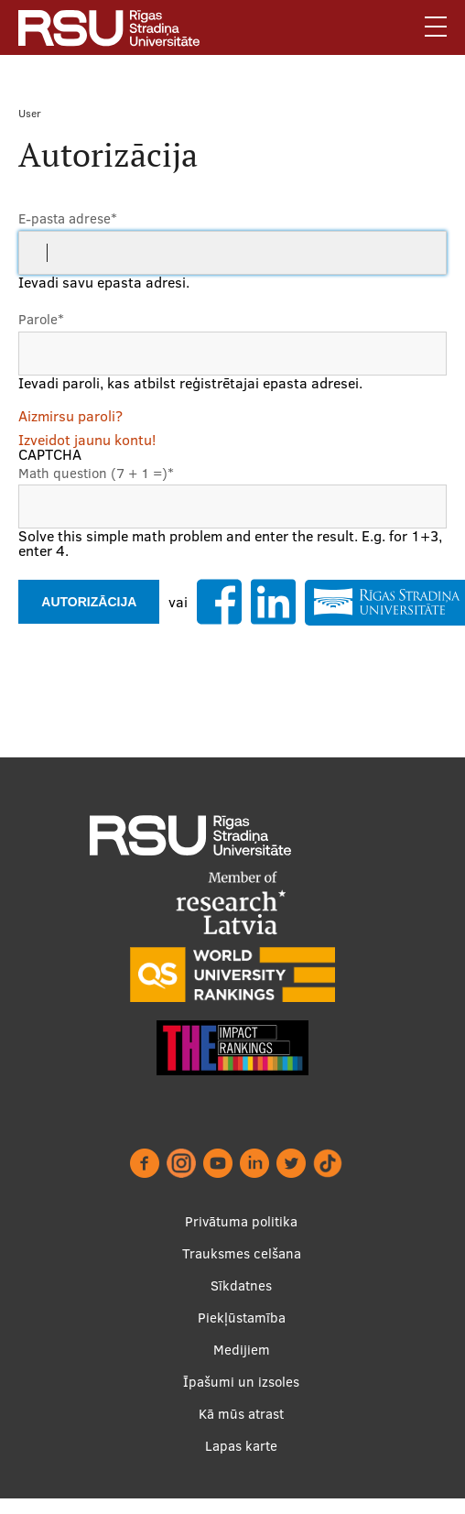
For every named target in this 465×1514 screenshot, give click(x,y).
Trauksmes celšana (241, 1269)
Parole (41, 319)
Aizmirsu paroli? (70, 416)
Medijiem (241, 1365)
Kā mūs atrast (241, 1429)
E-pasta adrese (67, 218)
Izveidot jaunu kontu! (87, 440)
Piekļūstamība (242, 1333)
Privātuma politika (241, 1237)
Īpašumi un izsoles (241, 1397)
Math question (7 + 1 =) (96, 473)
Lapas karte (241, 1461)
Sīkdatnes (241, 1301)
